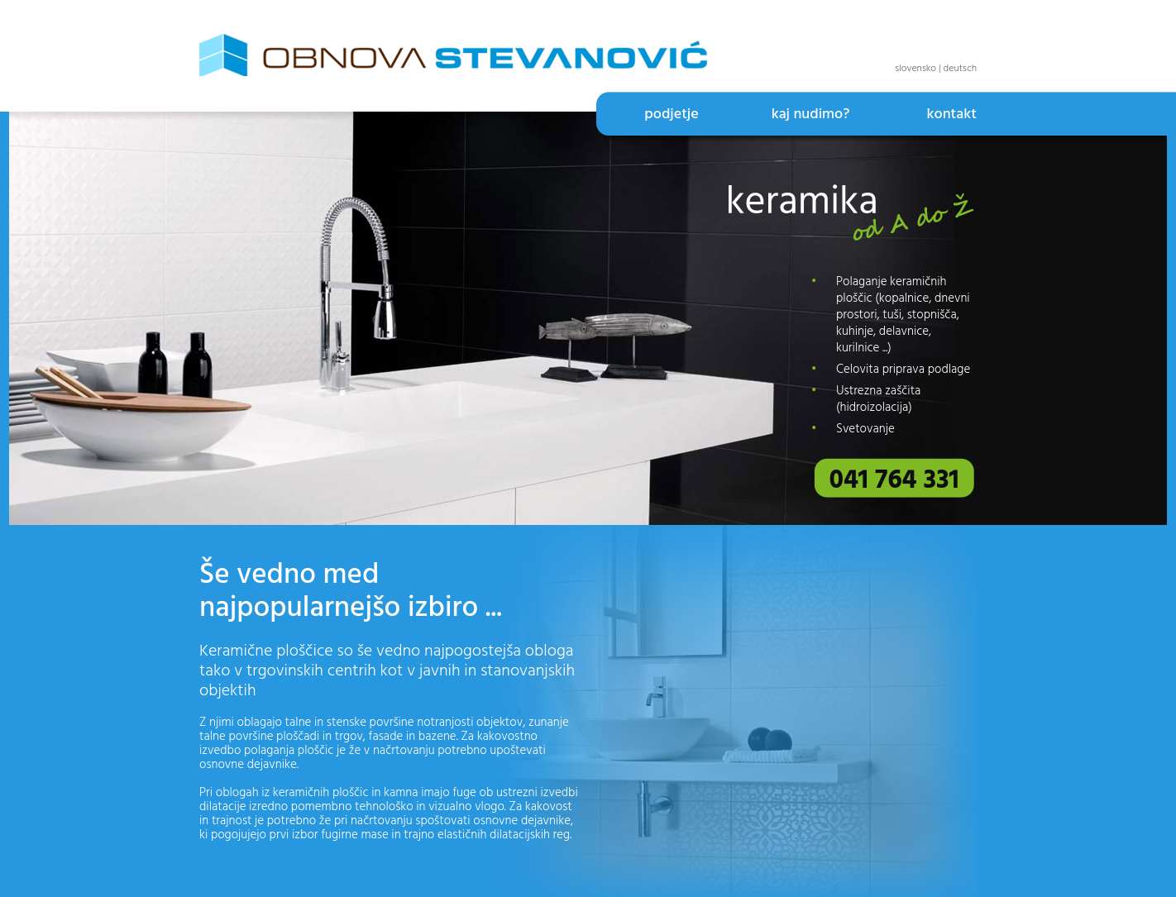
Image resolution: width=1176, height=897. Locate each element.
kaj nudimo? (811, 114)
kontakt (951, 114)
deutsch (961, 68)
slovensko (915, 68)
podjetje (671, 114)
